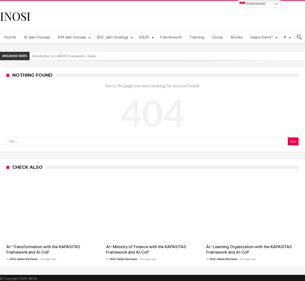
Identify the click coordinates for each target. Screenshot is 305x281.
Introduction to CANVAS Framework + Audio (64, 56)
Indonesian (252, 4)
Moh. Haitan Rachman (24, 259)
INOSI (15, 16)
